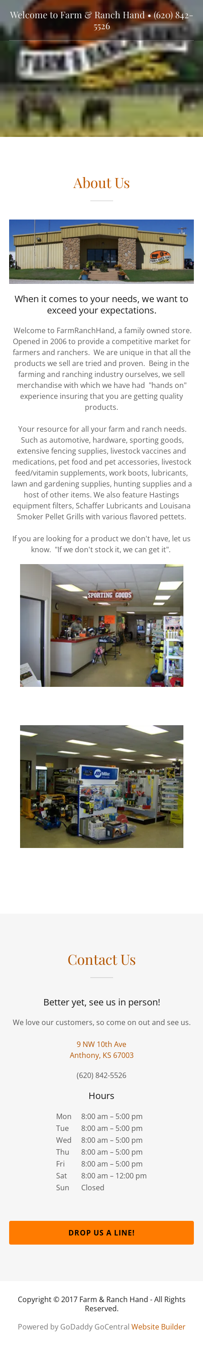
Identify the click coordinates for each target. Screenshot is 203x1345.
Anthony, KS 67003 (102, 1055)
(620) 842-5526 (101, 1075)
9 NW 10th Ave (101, 1044)
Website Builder (158, 1327)
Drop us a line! (101, 1233)
